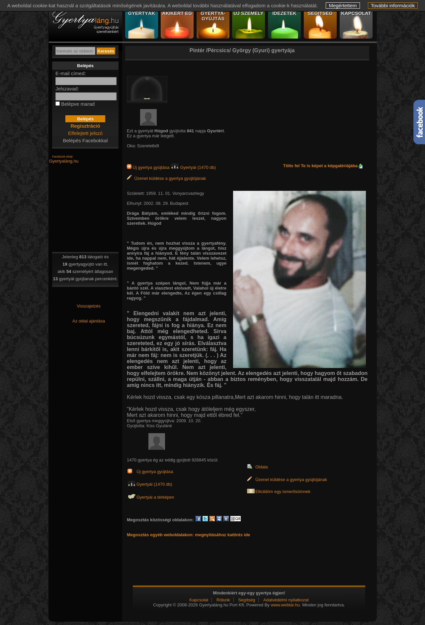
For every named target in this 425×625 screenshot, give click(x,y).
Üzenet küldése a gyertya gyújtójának (166, 178)
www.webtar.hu (285, 604)
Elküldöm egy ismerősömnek (282, 491)
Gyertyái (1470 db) (193, 167)
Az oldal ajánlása (88, 320)
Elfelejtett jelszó (85, 133)
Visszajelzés (88, 306)
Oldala (261, 466)
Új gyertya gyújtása (149, 167)
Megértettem (343, 5)
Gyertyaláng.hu (63, 161)
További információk (393, 5)
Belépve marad (78, 104)
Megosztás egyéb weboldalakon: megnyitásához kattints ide (188, 534)
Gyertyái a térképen (155, 497)
